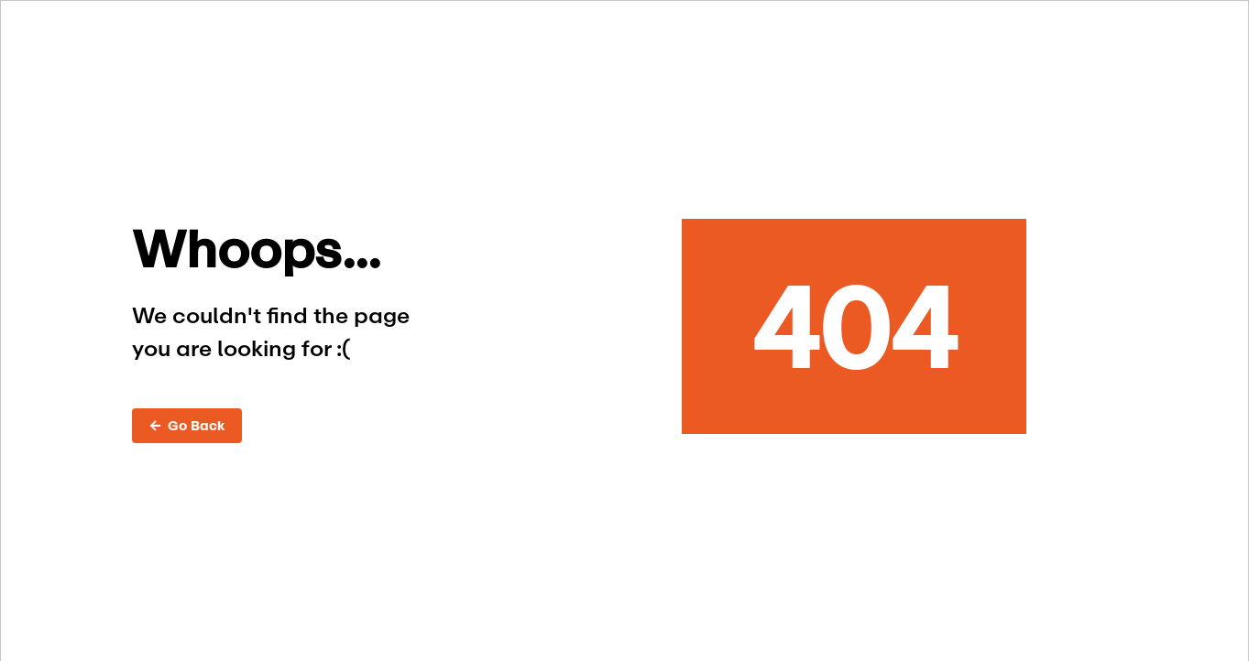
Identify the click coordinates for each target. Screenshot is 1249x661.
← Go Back (187, 425)
